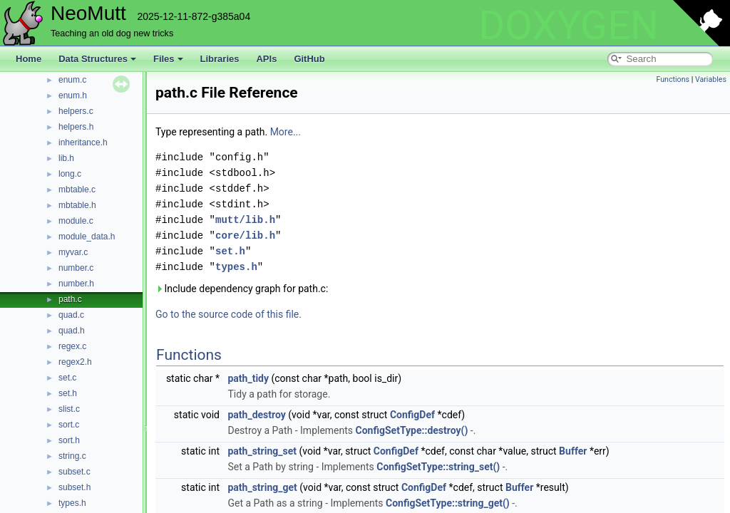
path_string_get (262, 487)
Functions (672, 79)
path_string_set (262, 451)
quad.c (71, 315)
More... (285, 132)
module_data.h (86, 237)
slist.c (69, 409)
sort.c (68, 425)
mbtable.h (77, 205)
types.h (72, 503)
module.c (75, 221)
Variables (710, 79)
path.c (70, 299)
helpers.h (75, 127)
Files (168, 58)
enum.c (72, 80)
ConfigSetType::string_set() (438, 466)
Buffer (573, 451)
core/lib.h (245, 235)
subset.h (74, 487)
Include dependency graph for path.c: (241, 288)
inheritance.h (83, 142)
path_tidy (248, 378)
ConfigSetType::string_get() (448, 503)
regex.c (72, 346)
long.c (69, 174)
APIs (266, 58)
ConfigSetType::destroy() (412, 430)
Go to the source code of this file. (228, 314)
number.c (75, 268)
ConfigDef (412, 414)
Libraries (220, 58)
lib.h (66, 158)
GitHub (309, 58)
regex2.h (75, 362)
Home (28, 58)
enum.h (72, 95)
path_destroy (256, 414)
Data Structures (97, 58)
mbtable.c (77, 190)
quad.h (71, 331)
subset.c (74, 472)
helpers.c (75, 111)
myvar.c (73, 252)
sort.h (69, 440)
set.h (67, 393)
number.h (76, 284)
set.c (67, 378)
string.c (72, 456)
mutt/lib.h (245, 220)
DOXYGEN (568, 25)
